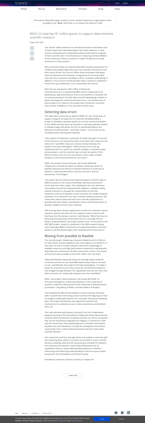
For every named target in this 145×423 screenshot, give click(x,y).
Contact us (35, 413)
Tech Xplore (82, 9)
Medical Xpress (61, 9)
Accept (102, 419)
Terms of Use (76, 420)
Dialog (117, 9)
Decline (121, 419)
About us (25, 413)
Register (125, 3)
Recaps (101, 9)
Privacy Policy (62, 420)
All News (24, 9)
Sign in (117, 3)
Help (16, 413)
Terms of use (47, 413)
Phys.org (41, 9)
